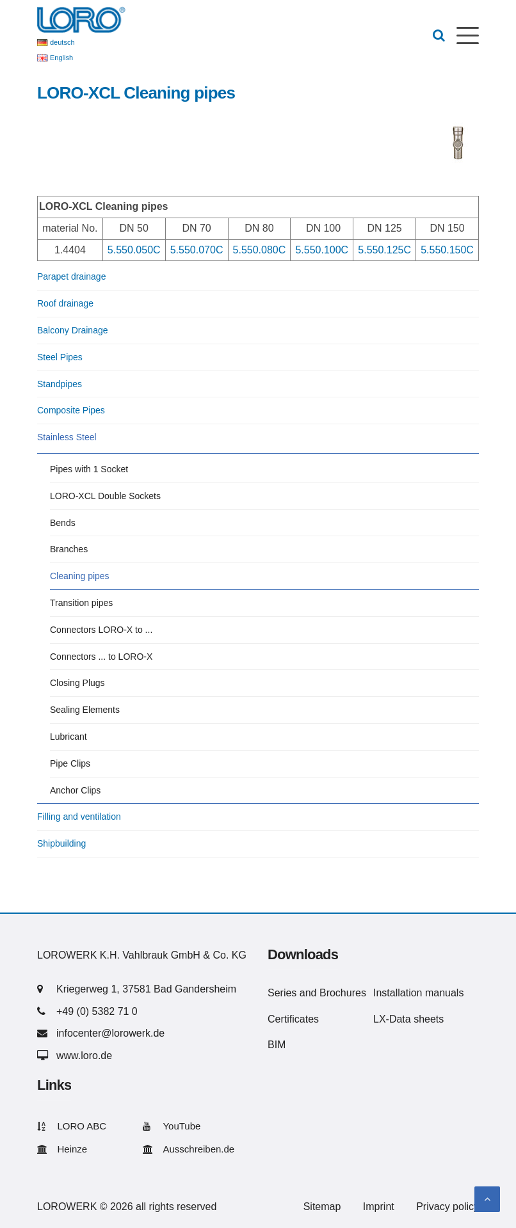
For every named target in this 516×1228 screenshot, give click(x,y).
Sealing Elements (85, 710)
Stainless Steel (67, 437)
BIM (277, 1044)
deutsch (62, 42)
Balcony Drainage (72, 330)
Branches (69, 549)
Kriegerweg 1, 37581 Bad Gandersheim (146, 989)
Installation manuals (418, 992)
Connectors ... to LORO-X (101, 656)
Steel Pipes (60, 357)
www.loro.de (84, 1055)
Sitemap (322, 1206)
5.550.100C (321, 249)
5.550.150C (447, 249)
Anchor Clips (75, 790)
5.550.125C (384, 249)
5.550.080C (259, 249)
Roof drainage (65, 303)
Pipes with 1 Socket (89, 469)
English (61, 57)
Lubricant (68, 736)
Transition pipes (81, 603)
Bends (63, 523)
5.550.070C (196, 249)
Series (282, 992)
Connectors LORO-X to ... (101, 630)
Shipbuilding (61, 843)
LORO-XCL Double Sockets (105, 496)
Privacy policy (447, 1206)
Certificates (293, 1019)
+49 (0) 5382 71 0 (97, 1011)
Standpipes (59, 384)
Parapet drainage (71, 276)
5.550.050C (134, 249)
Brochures (342, 992)
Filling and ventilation (79, 816)
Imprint (378, 1206)
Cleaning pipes (79, 576)
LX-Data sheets (408, 1019)
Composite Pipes (71, 410)
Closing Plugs (77, 683)
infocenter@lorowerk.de (110, 1033)
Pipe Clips (70, 763)
